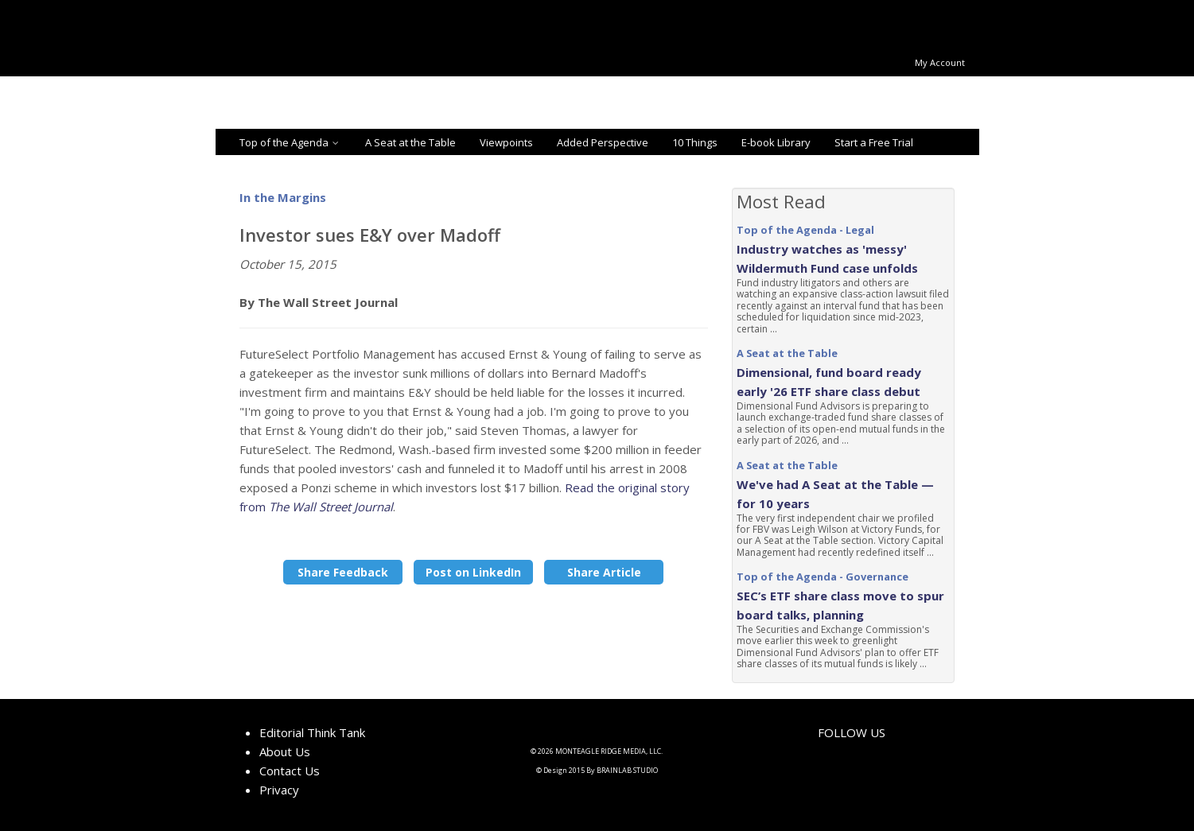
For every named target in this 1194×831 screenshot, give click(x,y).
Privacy (279, 790)
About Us (284, 751)
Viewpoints (506, 142)
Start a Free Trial (873, 142)
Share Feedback (343, 572)
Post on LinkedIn (473, 572)
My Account (940, 62)
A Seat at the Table (410, 142)
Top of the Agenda (290, 142)
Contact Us (289, 771)
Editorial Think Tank (312, 732)
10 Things (695, 142)
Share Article (604, 572)
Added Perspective (602, 142)
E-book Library (776, 142)
